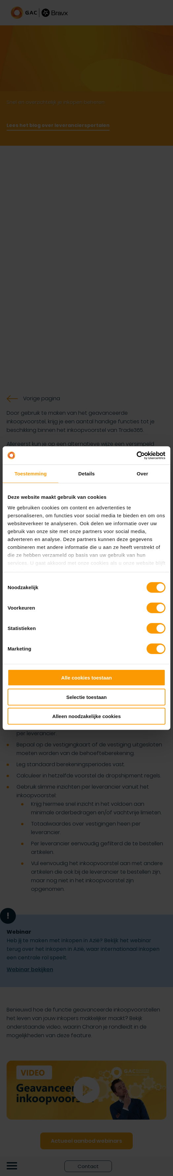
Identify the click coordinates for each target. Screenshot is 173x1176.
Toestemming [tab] (31, 473)
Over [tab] (142, 473)
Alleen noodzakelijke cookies (86, 716)
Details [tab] (86, 473)
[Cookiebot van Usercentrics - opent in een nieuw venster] (136, 455)
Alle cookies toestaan (86, 677)
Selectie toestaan (86, 697)
